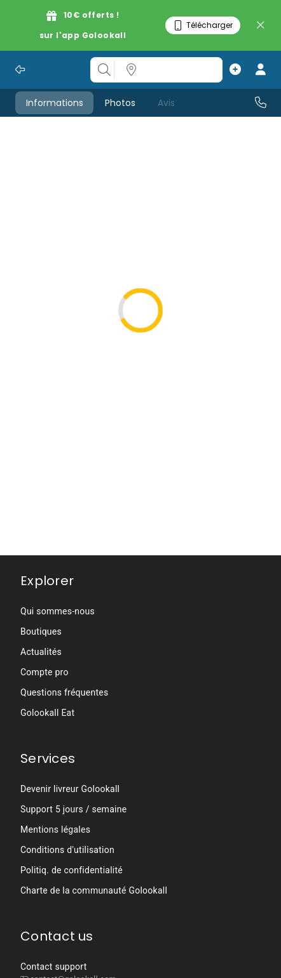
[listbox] (177, 69)
